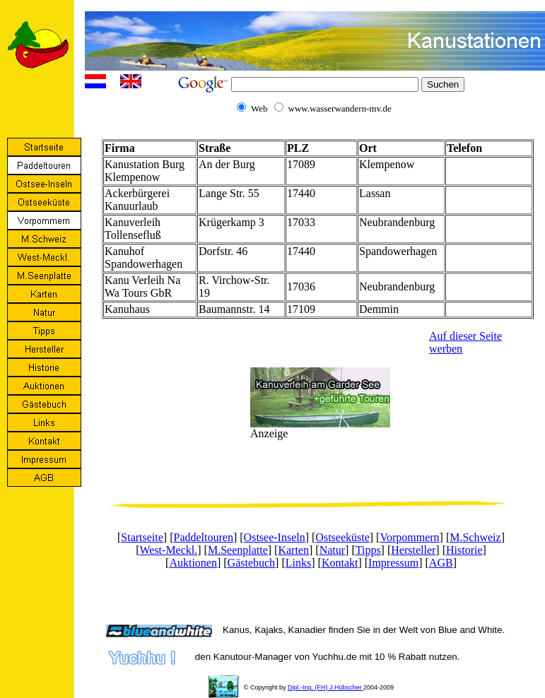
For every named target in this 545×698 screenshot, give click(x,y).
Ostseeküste (342, 537)
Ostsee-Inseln (274, 537)
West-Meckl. (168, 550)
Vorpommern (409, 537)
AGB (441, 563)
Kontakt (340, 563)
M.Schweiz (475, 537)
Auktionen (193, 563)
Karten (293, 550)
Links (298, 563)
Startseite (142, 537)
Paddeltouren (203, 537)
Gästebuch (252, 563)
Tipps (368, 550)
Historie (464, 550)
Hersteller (413, 550)
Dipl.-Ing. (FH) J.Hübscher (325, 687)
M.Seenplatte (238, 550)
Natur (332, 550)
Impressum (393, 563)
